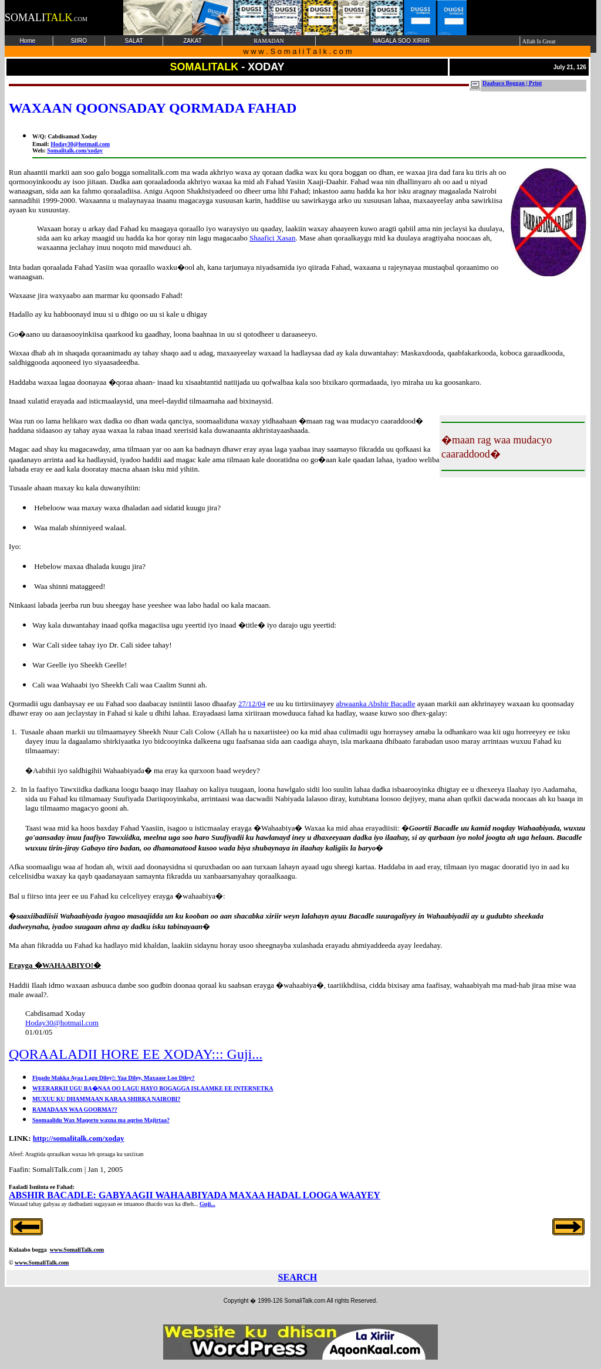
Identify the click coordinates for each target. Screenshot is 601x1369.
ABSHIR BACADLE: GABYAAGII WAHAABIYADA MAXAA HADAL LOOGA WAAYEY (194, 1195)
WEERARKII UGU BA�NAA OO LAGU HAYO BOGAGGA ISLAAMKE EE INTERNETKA (153, 1088)
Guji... (207, 1204)
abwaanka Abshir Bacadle (375, 703)
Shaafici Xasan (272, 237)
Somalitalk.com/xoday (75, 150)
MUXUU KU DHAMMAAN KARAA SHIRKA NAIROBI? (106, 1099)
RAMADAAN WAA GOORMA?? (74, 1109)
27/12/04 (251, 703)
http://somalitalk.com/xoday (78, 1138)
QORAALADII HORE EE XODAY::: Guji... (135, 1054)
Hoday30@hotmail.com (80, 144)
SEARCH (298, 1277)
